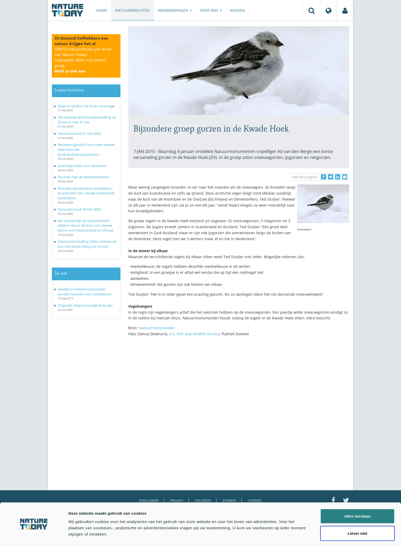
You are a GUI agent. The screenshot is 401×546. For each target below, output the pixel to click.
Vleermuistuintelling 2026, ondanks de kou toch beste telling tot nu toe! (87, 244)
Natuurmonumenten (157, 327)
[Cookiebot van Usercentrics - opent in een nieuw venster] (34, 536)
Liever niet (357, 518)
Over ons (211, 10)
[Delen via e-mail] (344, 176)
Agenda (237, 10)
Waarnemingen (175, 10)
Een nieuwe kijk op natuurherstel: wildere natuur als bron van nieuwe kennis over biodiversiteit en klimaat (86, 225)
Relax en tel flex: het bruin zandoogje (86, 106)
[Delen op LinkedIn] (337, 176)
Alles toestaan (357, 501)
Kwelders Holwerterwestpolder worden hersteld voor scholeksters (84, 291)
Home (101, 10)
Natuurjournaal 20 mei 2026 (79, 209)
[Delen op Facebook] (323, 176)
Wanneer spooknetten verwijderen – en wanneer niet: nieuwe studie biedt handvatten (86, 193)
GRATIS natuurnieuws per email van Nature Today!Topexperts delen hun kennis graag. (82, 59)
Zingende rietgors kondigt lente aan (85, 305)
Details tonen (281, 535)
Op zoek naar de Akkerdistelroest (83, 177)
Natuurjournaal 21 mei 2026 (79, 133)
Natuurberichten (132, 10)
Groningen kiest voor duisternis (82, 165)
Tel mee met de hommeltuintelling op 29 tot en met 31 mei (87, 120)
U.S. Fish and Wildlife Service (194, 333)
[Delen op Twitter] (330, 176)
